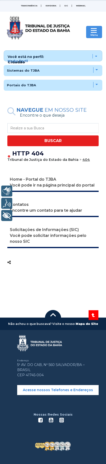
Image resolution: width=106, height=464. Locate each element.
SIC (66, 6)
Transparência (29, 6)
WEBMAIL (80, 6)
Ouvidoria (50, 6)
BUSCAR (53, 140)
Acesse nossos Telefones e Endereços (58, 390)
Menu (94, 35)
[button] (53, 55)
